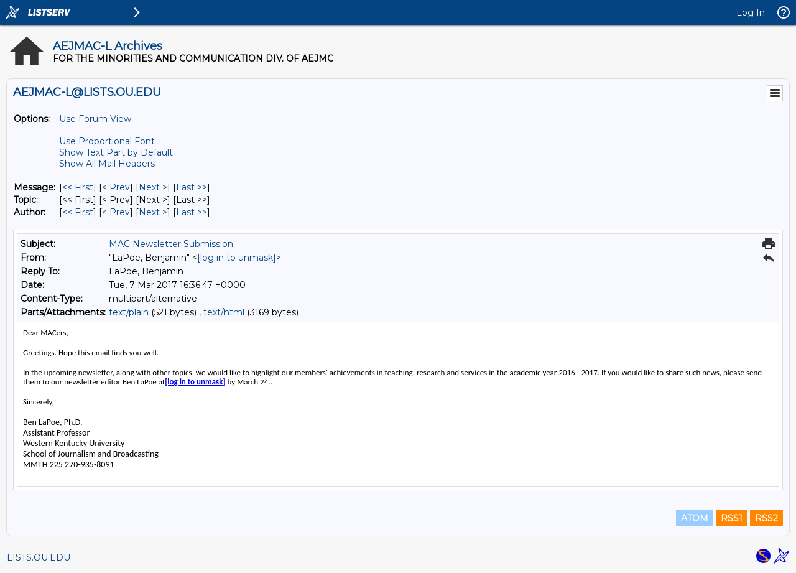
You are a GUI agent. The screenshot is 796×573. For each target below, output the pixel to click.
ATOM (694, 518)
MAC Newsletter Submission (171, 243)
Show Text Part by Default (116, 152)
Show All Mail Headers (107, 163)
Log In (750, 12)
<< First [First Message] (77, 187)
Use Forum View (95, 118)
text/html (223, 312)
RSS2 (766, 518)
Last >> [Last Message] (191, 187)
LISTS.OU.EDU (38, 557)
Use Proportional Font (107, 141)
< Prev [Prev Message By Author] (116, 212)
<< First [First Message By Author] (77, 212)
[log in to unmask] (236, 257)
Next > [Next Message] (153, 187)
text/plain (129, 312)
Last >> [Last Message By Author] (191, 212)
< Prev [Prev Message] (116, 187)
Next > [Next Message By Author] (153, 212)
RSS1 (732, 518)
